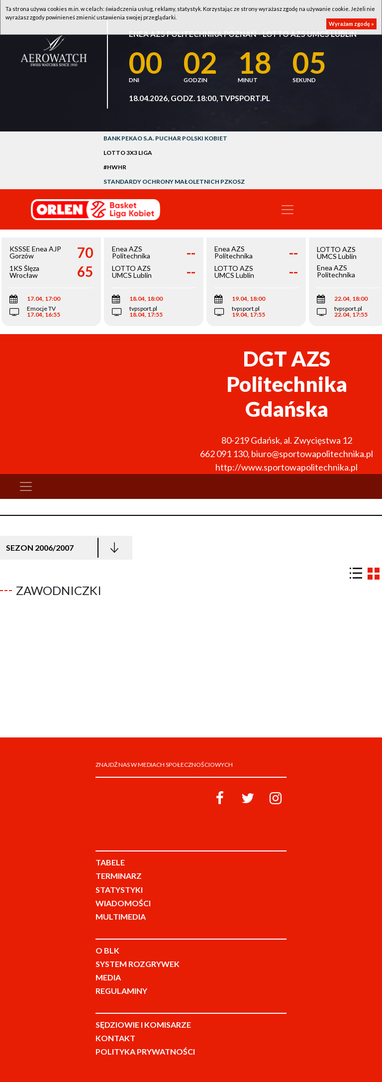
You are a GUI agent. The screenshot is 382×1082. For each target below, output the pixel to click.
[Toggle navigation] (287, 210)
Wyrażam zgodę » (351, 23)
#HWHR (114, 167)
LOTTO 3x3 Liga (127, 152)
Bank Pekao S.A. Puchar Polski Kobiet (165, 138)
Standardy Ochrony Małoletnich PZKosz (174, 181)
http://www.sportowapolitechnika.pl (286, 467)
